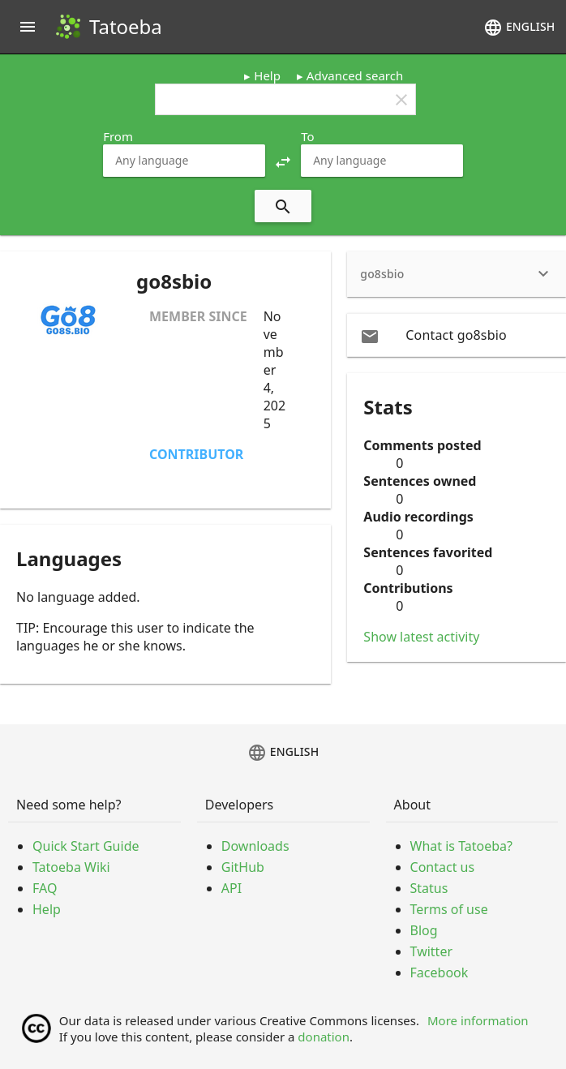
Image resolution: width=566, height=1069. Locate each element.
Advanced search (355, 75)
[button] (283, 160)
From (118, 136)
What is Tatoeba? (461, 846)
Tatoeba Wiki (71, 867)
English (519, 27)
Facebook (439, 972)
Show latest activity (421, 637)
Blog (424, 930)
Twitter (431, 951)
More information (478, 1020)
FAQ (44, 888)
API (231, 888)
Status (429, 888)
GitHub (242, 867)
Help (267, 75)
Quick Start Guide (85, 846)
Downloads (255, 846)
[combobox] (184, 160)
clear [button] (401, 99)
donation (323, 1036)
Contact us (442, 867)
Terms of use (449, 909)
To (307, 136)
